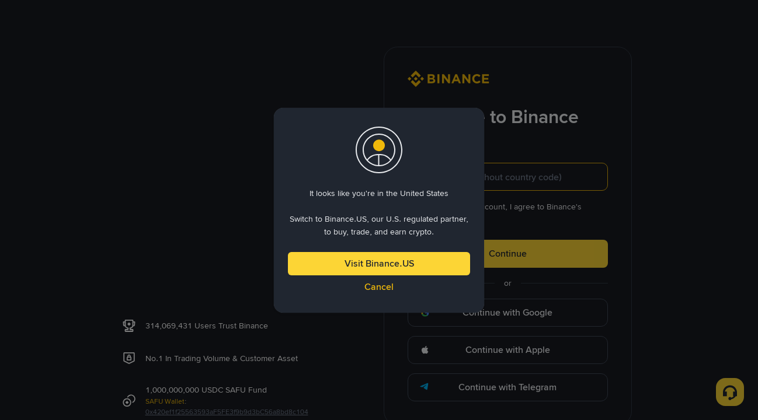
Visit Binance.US (379, 263)
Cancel (379, 287)
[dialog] (379, 210)
